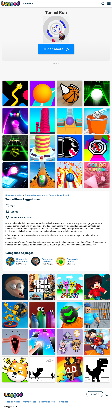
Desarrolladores (47, 402)
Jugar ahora (53, 49)
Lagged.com (13, 395)
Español (95, 394)
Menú (109, 3)
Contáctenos (29, 402)
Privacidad (63, 402)
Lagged (10, 3)
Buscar (103, 3)
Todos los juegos (12, 402)
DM (107, 394)
